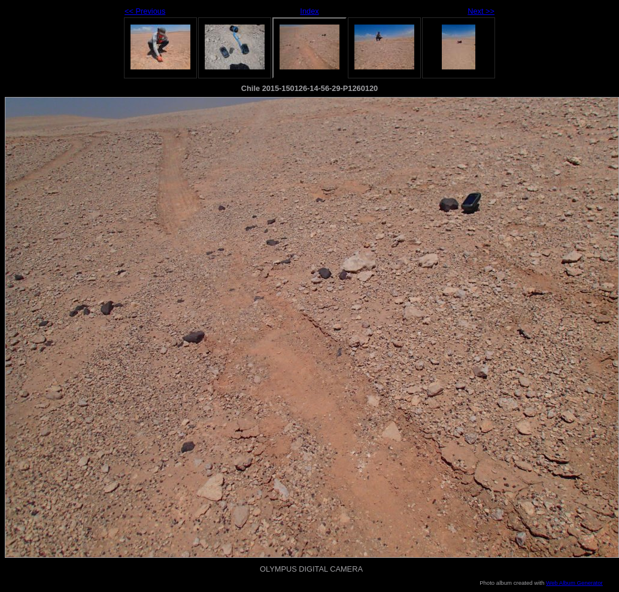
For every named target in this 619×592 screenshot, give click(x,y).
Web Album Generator (574, 582)
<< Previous (145, 11)
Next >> (481, 11)
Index (309, 11)
